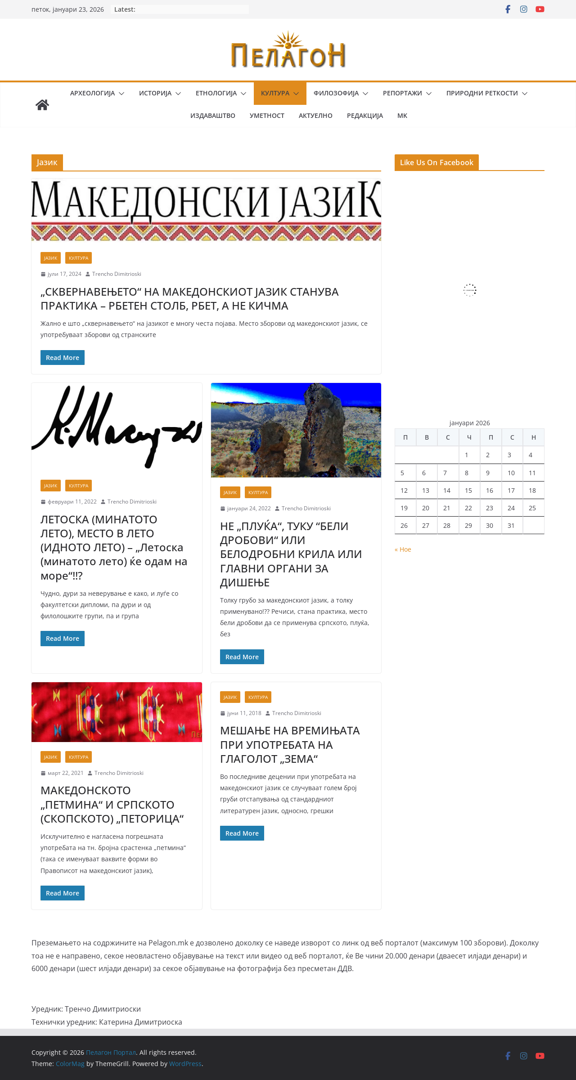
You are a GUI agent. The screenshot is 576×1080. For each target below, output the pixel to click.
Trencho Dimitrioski (116, 274)
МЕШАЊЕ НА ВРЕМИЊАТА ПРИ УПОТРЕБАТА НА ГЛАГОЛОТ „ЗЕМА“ (290, 744)
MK (402, 115)
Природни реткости (482, 93)
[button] (120, 93)
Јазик (50, 258)
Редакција (365, 115)
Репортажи (402, 93)
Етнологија (216, 93)
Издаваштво (212, 115)
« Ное (403, 549)
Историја (155, 93)
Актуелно (316, 115)
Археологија (92, 93)
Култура (275, 93)
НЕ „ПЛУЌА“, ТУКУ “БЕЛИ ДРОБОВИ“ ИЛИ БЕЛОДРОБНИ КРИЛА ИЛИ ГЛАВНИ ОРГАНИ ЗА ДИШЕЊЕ (291, 554)
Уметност (267, 115)
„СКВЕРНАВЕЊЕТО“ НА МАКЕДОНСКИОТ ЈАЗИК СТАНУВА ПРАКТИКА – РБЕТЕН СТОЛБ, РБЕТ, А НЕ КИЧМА (189, 298)
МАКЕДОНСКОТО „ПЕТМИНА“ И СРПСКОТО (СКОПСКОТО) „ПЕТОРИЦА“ (112, 804)
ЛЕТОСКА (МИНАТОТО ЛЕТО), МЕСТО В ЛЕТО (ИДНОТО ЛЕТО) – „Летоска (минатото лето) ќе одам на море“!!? (114, 547)
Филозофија (336, 93)
